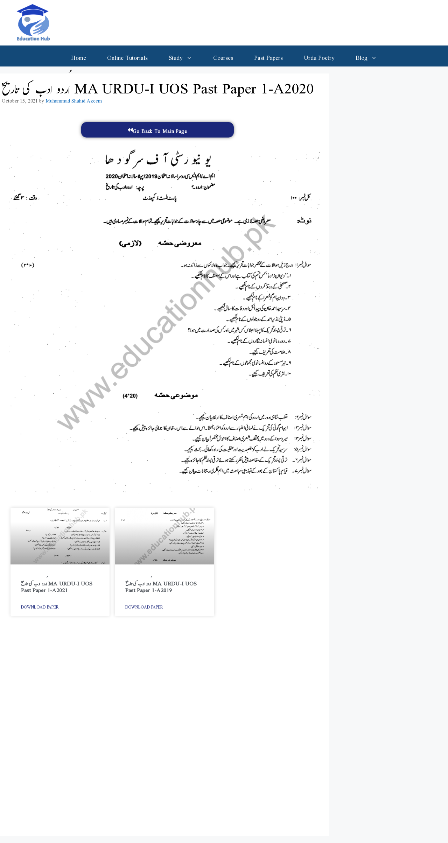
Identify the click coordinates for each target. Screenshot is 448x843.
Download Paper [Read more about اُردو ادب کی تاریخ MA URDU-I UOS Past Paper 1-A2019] (144, 606)
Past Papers (268, 56)
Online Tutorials (127, 56)
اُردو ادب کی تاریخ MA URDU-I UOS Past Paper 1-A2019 (161, 585)
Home (78, 56)
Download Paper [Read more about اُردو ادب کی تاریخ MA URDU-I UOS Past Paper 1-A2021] (40, 606)
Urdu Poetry (319, 56)
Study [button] (186, 55)
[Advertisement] (164, 729)
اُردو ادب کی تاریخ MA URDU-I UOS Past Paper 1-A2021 (56, 585)
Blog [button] (371, 55)
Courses (223, 56)
